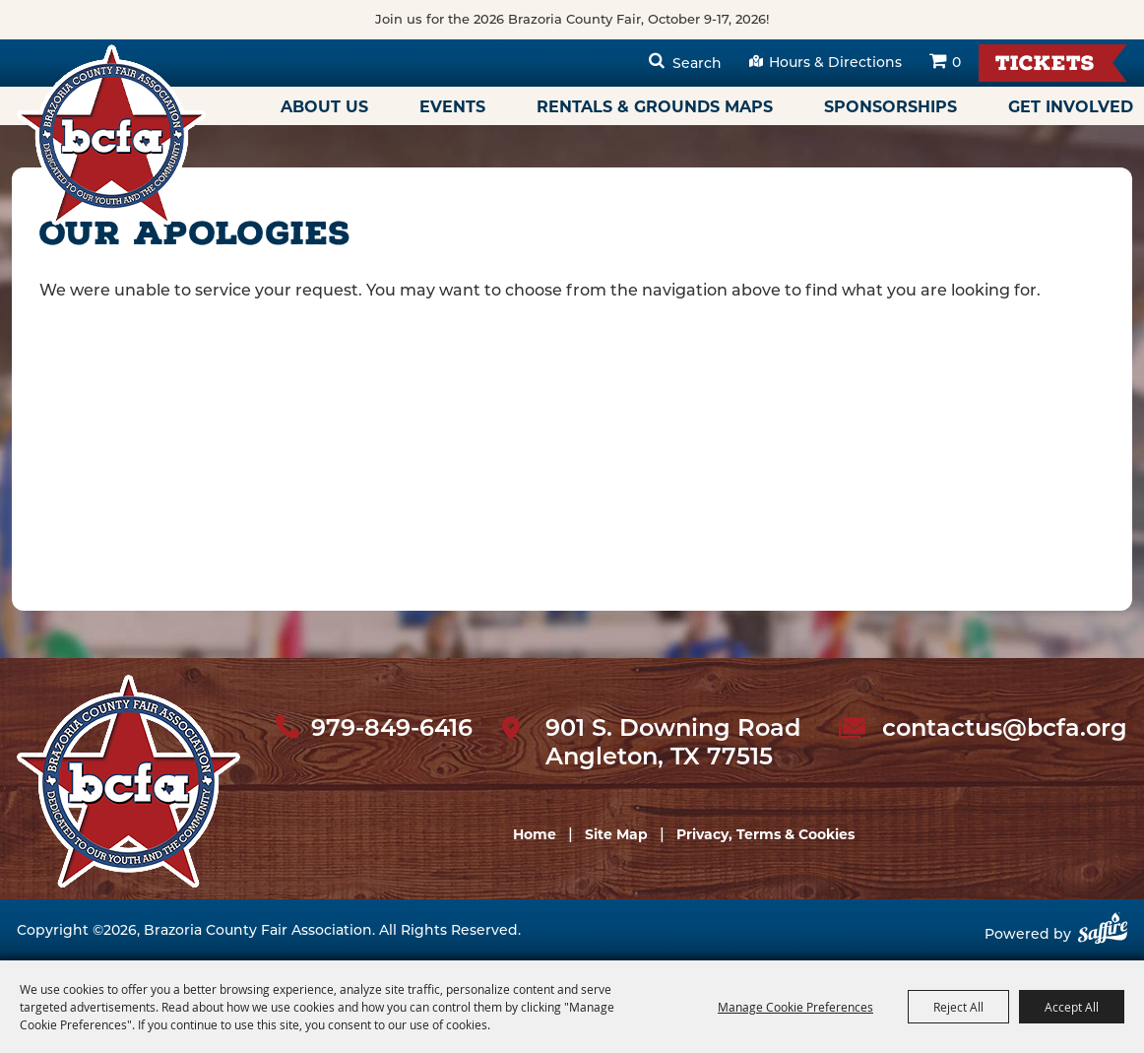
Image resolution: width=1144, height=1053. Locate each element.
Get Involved (1070, 107)
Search (697, 63)
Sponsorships (890, 107)
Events (452, 107)
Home (534, 834)
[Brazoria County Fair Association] (111, 135)
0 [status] (956, 62)
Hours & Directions (835, 62)
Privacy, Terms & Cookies (765, 834)
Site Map (616, 834)
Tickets (1045, 65)
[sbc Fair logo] (128, 781)
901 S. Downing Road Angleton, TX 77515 (672, 742)
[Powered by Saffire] (1102, 935)
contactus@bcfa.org (1004, 728)
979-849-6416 (392, 728)
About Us (324, 107)
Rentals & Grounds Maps (655, 107)
